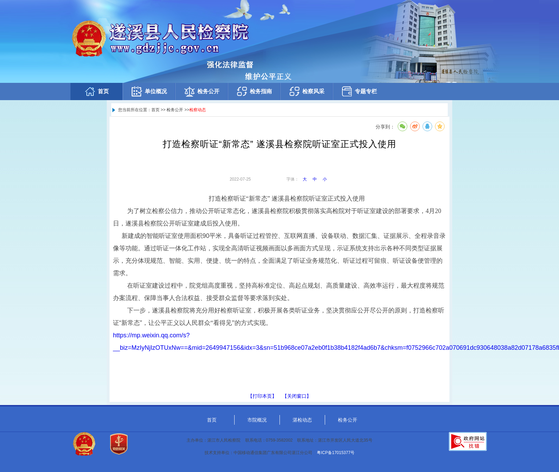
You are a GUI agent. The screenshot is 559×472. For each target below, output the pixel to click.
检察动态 (197, 109)
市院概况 (257, 420)
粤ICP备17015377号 (335, 452)
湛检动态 (302, 420)
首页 (96, 91)
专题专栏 (359, 91)
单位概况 (149, 91)
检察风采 (306, 91)
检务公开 (201, 91)
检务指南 (254, 91)
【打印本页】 (262, 396)
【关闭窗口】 (296, 396)
